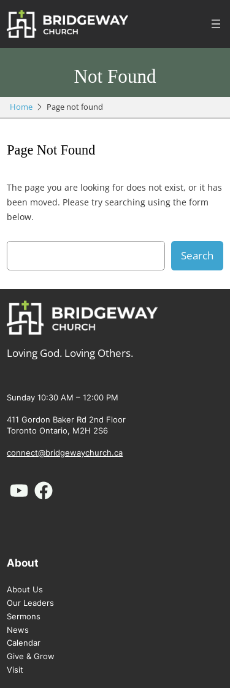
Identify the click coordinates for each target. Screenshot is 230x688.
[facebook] (43, 490)
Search (197, 255)
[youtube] (19, 490)
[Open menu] (216, 24)
